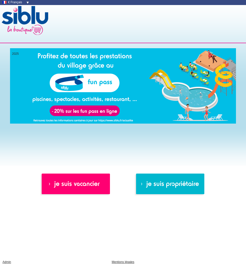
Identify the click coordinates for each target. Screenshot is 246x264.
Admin (7, 262)
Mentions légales (123, 262)
